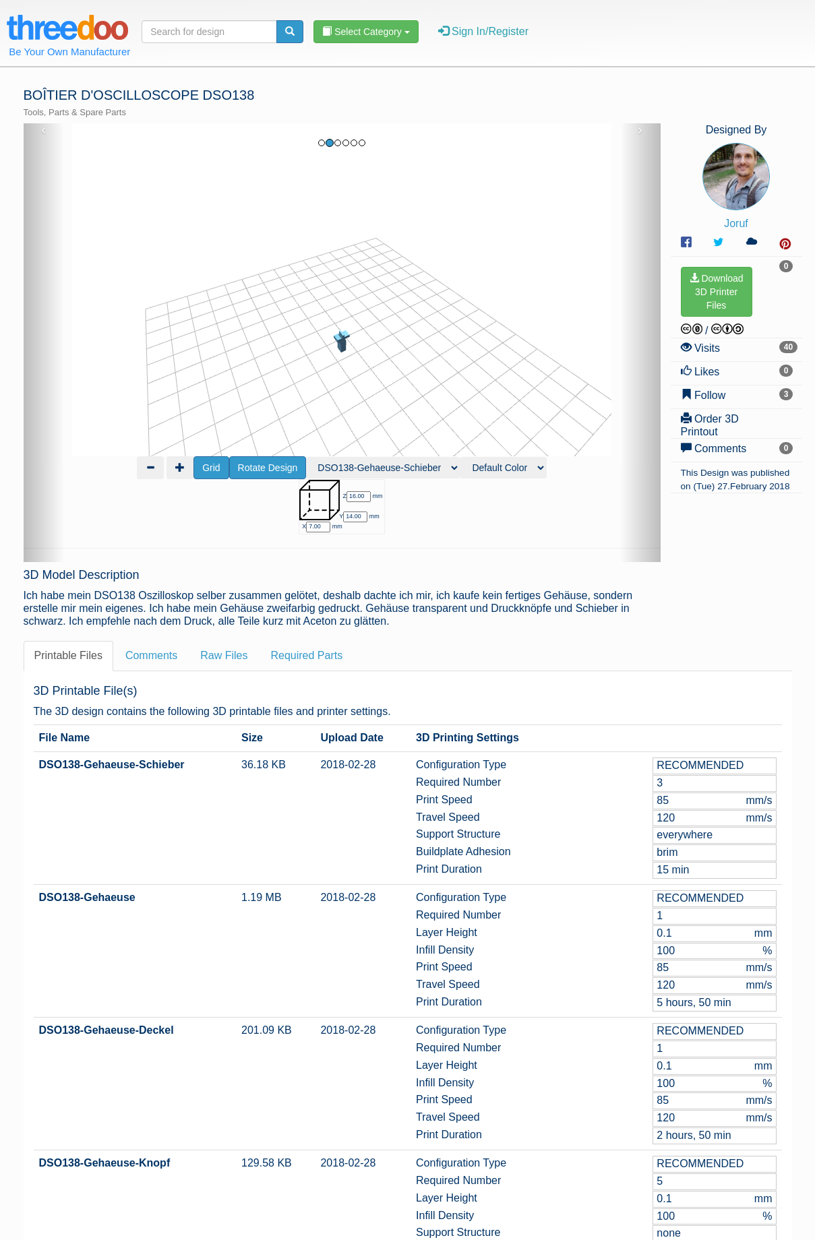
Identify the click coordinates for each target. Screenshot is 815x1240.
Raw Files (223, 549)
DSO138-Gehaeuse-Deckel (106, 924)
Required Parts (306, 549)
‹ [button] (43, 130)
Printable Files (68, 549)
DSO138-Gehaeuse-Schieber (112, 658)
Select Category (365, 31)
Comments (151, 549)
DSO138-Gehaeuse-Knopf (105, 1057)
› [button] (640, 130)
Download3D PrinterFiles (717, 292)
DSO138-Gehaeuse (87, 791)
